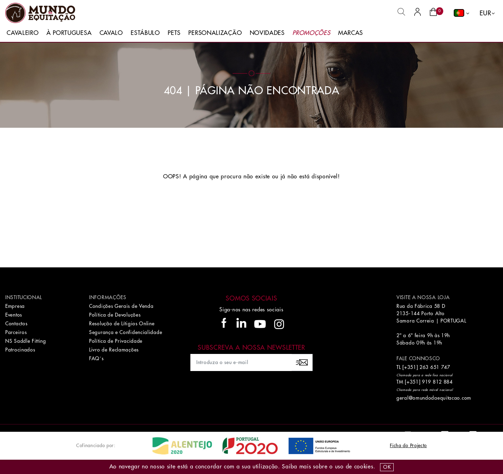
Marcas (350, 33)
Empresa (15, 306)
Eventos (13, 314)
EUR (485, 13)
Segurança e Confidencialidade (125, 332)
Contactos (16, 323)
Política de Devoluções (114, 314)
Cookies (363, 466)
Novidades (267, 33)
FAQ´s (96, 358)
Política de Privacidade (116, 341)
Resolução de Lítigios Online (122, 323)
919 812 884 (437, 381)
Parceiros (16, 332)
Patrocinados (20, 349)
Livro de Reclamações (114, 349)
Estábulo (145, 33)
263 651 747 (435, 367)
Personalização (215, 33)
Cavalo (111, 33)
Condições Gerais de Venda (121, 306)
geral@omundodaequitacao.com (433, 397)
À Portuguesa (69, 33)
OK (387, 467)
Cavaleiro (22, 33)
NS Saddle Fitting (25, 341)
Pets (174, 33)
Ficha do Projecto (408, 445)
